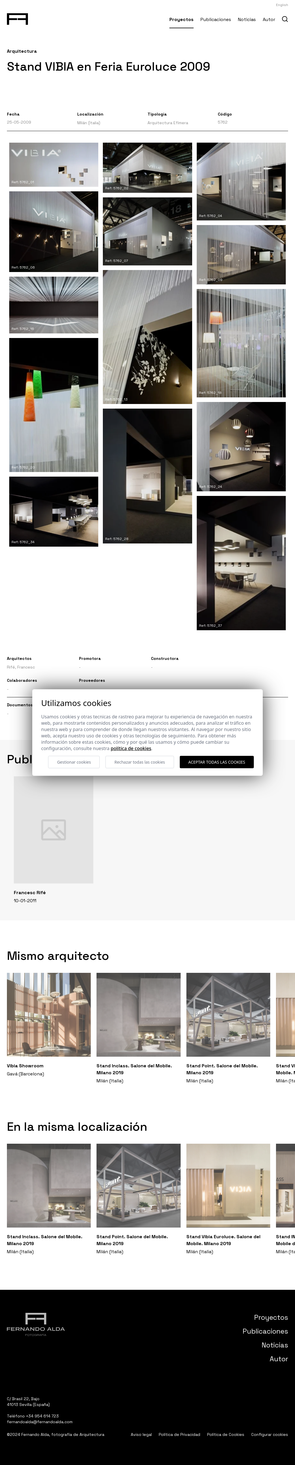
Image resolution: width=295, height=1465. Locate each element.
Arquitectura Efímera (168, 122)
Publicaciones (216, 19)
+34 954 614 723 (42, 1416)
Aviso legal (141, 1434)
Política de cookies (131, 748)
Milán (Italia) (88, 122)
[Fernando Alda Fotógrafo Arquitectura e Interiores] (17, 17)
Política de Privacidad (179, 1434)
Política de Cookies (225, 1434)
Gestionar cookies (74, 762)
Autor (269, 19)
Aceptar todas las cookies (216, 762)
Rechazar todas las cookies (139, 762)
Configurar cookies (269, 1434)
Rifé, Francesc (21, 667)
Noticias (247, 19)
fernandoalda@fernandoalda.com (40, 1421)
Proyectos (181, 19)
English (282, 5)
